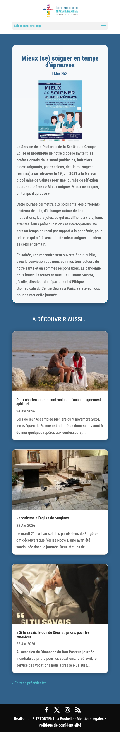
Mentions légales (90, 718)
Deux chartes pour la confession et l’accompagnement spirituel (58, 401)
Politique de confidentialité (60, 725)
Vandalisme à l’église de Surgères (42, 518)
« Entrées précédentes (29, 683)
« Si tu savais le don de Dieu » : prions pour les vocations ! (52, 634)
